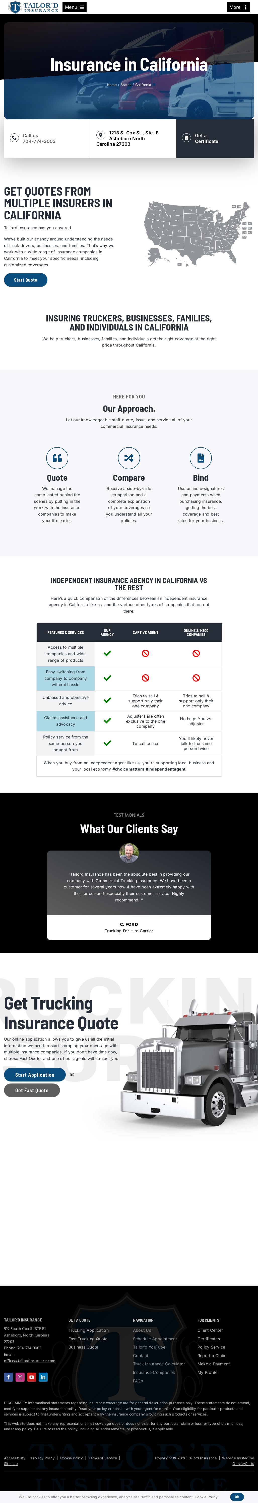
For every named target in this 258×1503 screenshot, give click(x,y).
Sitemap (11, 1463)
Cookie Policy (71, 1458)
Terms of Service (103, 1458)
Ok (237, 1497)
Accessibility (14, 1458)
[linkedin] (43, 1377)
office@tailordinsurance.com (29, 1361)
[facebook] (8, 1377)
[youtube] (31, 1377)
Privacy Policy (43, 1458)
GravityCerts (243, 1463)
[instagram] (20, 1377)
